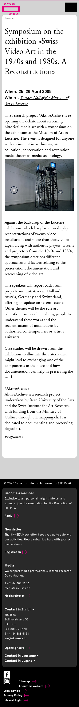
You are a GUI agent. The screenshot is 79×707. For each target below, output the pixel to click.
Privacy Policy (16, 695)
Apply (12, 516)
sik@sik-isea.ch (15, 638)
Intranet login (16, 700)
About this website (34, 686)
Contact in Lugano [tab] (20, 661)
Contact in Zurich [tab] (19, 609)
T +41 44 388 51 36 (17, 583)
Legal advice (15, 691)
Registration (16, 552)
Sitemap (27, 681)
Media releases (18, 596)
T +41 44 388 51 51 (17, 633)
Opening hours (17, 648)
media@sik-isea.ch (17, 588)
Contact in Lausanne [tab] (22, 656)
